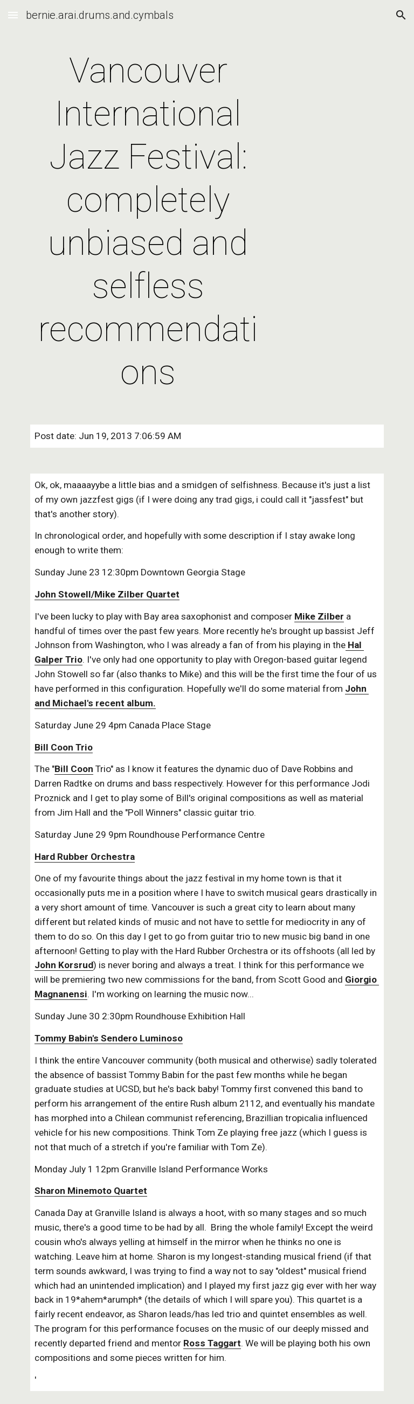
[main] (148, 222)
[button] (13, 15)
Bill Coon (73, 768)
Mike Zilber (319, 616)
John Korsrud (63, 965)
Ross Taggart (212, 1343)
